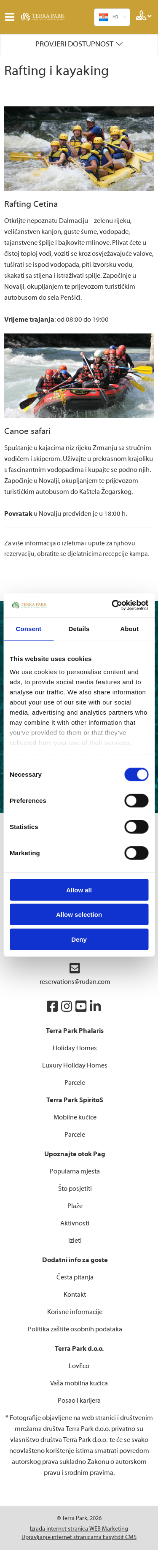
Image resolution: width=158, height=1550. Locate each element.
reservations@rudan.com (75, 974)
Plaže (75, 1206)
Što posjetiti (75, 1188)
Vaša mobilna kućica (79, 1383)
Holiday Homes (75, 1048)
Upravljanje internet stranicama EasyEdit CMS (79, 1537)
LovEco (79, 1366)
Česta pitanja (75, 1277)
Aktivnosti (74, 1223)
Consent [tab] (28, 628)
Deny (79, 939)
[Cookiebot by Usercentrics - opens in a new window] (112, 605)
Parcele (74, 1083)
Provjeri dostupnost (74, 44)
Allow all (79, 889)
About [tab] (129, 628)
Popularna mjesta (75, 1171)
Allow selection (79, 914)
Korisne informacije (74, 1312)
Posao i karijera (79, 1400)
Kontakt (75, 1294)
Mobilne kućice (75, 1117)
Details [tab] (79, 628)
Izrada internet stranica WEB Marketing (79, 1529)
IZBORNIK (11, 17)
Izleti (75, 1240)
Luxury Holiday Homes (74, 1065)
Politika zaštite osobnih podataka (75, 1329)
